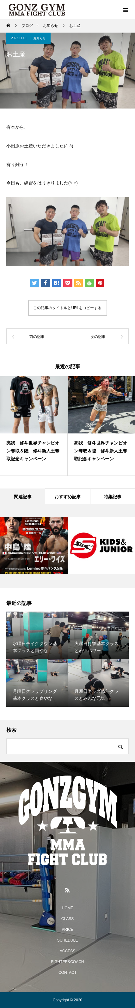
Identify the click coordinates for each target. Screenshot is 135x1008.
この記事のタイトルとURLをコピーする (67, 308)
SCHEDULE (67, 940)
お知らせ (39, 38)
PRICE (67, 929)
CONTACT (67, 972)
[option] (34, 426)
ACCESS (67, 951)
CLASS (67, 919)
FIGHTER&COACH (67, 962)
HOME (67, 908)
